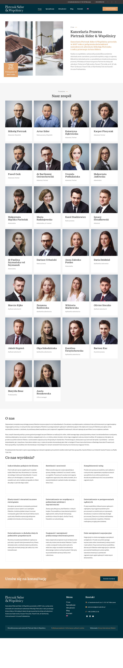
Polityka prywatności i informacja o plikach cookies (67, 628)
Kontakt (69, 614)
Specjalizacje (70, 605)
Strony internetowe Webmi (106, 628)
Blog (68, 611)
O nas (68, 602)
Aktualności (70, 608)
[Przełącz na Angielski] (75, 616)
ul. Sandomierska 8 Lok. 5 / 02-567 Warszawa (79, 2)
